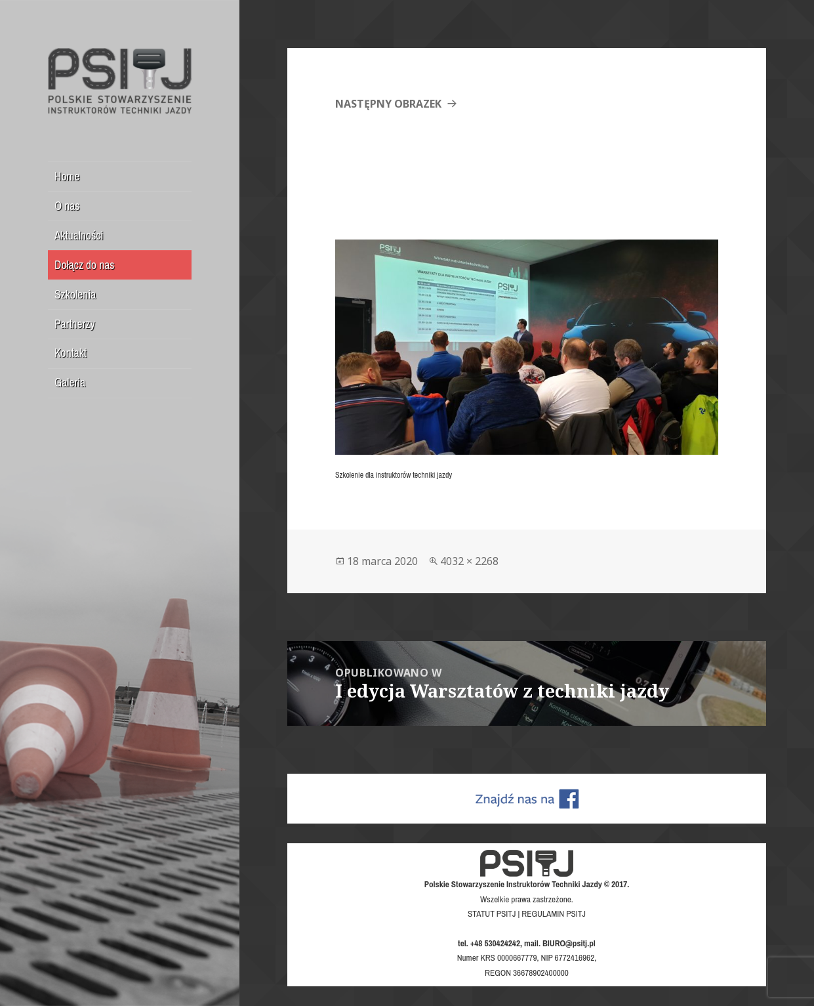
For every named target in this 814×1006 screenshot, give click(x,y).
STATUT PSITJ (492, 913)
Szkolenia (75, 294)
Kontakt (70, 352)
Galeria (69, 382)
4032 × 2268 (469, 561)
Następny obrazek (388, 103)
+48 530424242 (495, 943)
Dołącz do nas (84, 264)
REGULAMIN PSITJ (553, 913)
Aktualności (79, 235)
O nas (67, 205)
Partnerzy (74, 323)
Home (66, 176)
